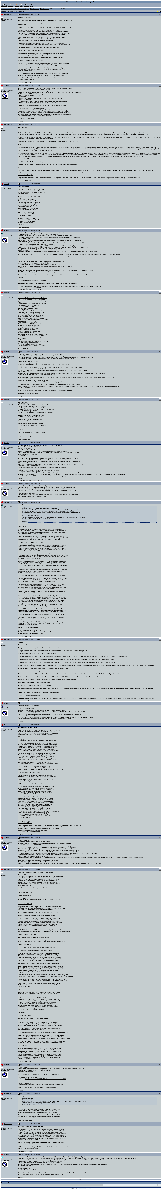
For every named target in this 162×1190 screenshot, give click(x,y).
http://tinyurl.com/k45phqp (25, 1151)
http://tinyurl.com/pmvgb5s (25, 175)
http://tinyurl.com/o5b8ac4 (25, 159)
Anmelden (10, 5)
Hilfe (21, 5)
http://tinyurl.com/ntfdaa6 (31, 627)
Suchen (17, 5)
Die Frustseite (34, 9)
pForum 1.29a (74, 1188)
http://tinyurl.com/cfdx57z (25, 823)
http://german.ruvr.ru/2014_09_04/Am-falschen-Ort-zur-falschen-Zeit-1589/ (45, 1079)
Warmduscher (8, 14)
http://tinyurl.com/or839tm (25, 1015)
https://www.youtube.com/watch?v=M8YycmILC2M (48, 47)
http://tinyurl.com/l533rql (31, 695)
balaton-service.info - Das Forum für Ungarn (15, 9)
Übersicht (4, 5)
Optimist (6, 85)
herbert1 (6, 184)
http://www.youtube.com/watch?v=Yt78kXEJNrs (68, 826)
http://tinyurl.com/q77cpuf (39, 888)
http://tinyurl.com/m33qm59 (32, 739)
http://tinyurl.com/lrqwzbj (25, 821)
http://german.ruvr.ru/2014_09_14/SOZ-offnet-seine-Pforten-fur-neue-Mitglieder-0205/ (48, 854)
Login (31, 5)
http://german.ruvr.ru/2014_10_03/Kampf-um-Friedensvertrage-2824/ (44, 1084)
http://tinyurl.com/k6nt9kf (25, 904)
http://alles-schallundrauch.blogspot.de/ (29, 831)
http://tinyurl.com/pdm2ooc (32, 772)
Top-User (26, 5)
